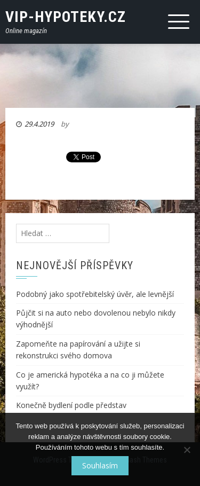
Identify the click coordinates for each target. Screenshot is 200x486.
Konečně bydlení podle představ (71, 405)
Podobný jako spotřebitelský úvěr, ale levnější (95, 294)
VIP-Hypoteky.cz (65, 17)
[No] (186, 449)
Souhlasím (100, 465)
